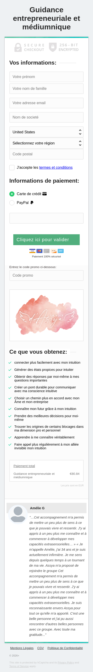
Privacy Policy (66, 662)
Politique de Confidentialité (65, 648)
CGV (40, 648)
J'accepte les (45, 167)
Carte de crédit (32, 194)
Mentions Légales (22, 648)
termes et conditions (55, 167)
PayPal (25, 203)
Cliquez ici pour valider (44, 239)
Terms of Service (19, 666)
